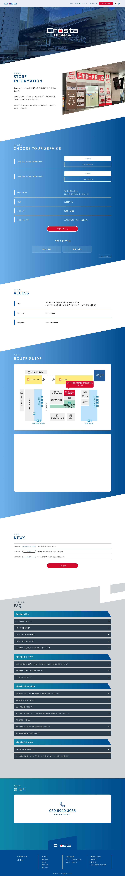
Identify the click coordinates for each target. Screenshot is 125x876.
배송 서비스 (45, 867)
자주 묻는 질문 (93, 3)
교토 (67, 859)
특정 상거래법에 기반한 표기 (98, 865)
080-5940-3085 (62, 810)
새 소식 (85, 3)
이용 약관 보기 (105, 256)
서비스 (71, 3)
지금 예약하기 (105, 3)
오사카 (79, 859)
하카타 (68, 862)
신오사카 (74, 859)
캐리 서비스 (45, 859)
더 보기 (61, 566)
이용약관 (93, 859)
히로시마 (74, 862)
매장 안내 (78, 3)
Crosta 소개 (22, 856)
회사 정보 (93, 862)
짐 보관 (44, 862)
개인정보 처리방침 (95, 856)
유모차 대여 (45, 865)
